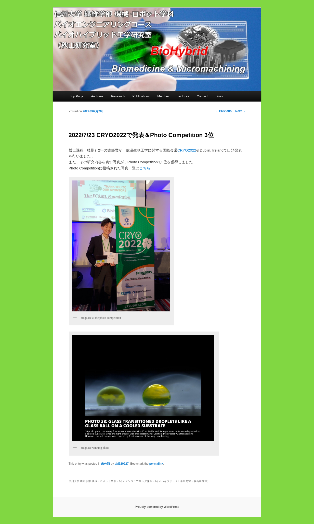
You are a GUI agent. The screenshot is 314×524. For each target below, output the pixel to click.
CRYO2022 (186, 150)
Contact (202, 96)
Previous (223, 111)
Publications (141, 96)
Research (118, 96)
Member (163, 96)
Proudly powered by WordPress (157, 507)
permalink (156, 463)
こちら (144, 168)
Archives (97, 96)
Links (219, 96)
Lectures (183, 96)
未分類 (105, 463)
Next (240, 111)
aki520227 (122, 463)
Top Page (76, 96)
